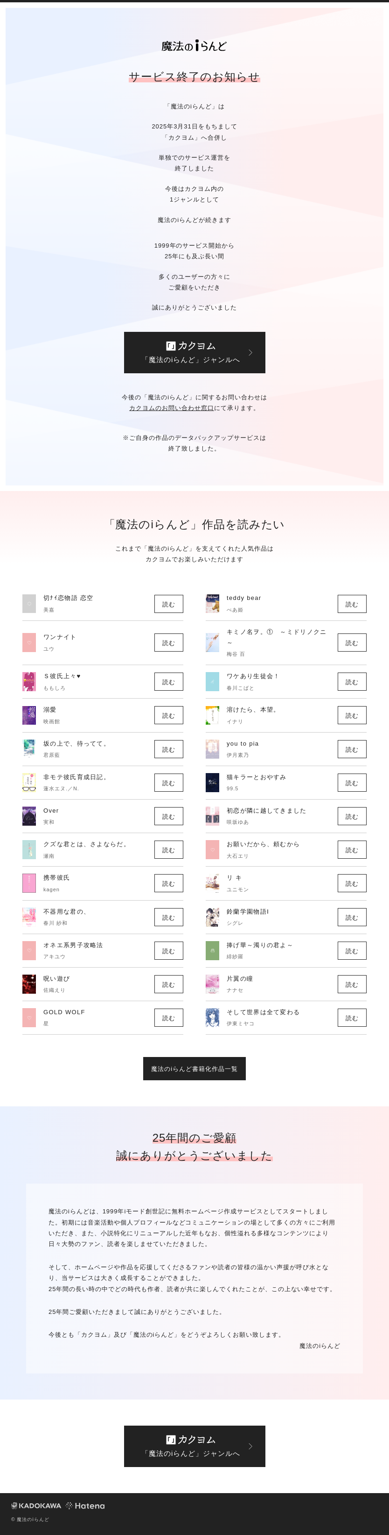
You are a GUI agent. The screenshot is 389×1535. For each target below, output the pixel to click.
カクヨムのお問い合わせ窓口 (171, 407)
